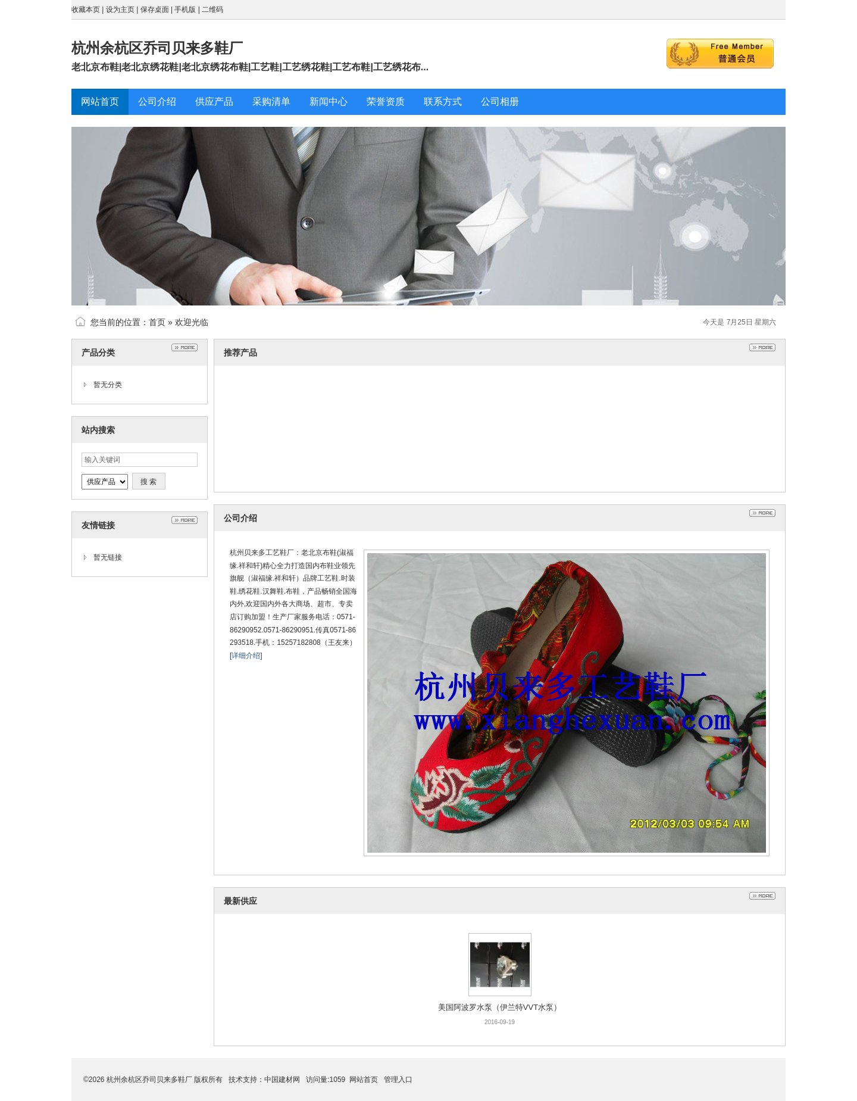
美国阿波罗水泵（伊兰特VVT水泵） (499, 1007)
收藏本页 (85, 9)
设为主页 (120, 9)
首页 (157, 322)
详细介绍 (246, 655)
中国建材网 (282, 1079)
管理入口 (398, 1079)
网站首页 (363, 1079)
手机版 (185, 9)
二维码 (212, 9)
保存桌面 (154, 9)
